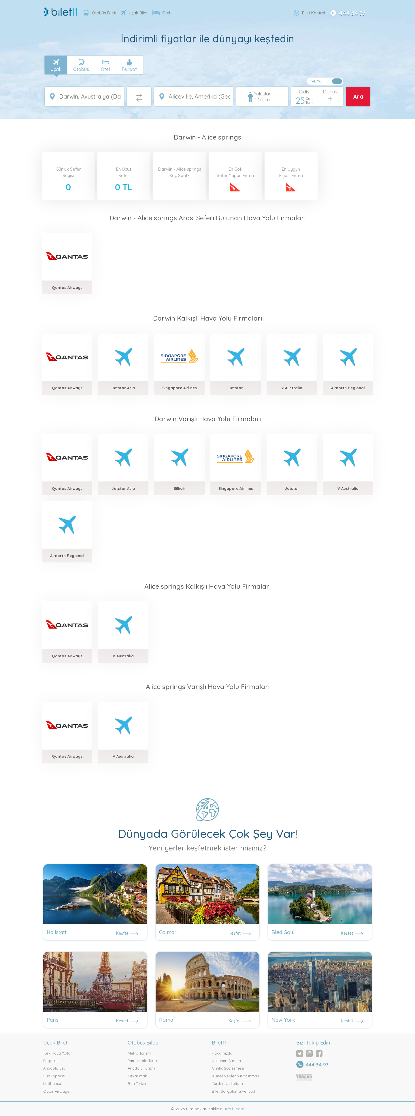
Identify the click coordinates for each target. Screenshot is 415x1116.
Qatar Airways (56, 1091)
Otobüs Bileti (99, 13)
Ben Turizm (137, 1083)
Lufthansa (52, 1083)
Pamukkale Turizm (144, 1060)
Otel (161, 13)
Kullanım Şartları (226, 1060)
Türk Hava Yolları (58, 1053)
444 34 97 (347, 12)
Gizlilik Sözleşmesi (228, 1068)
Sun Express (54, 1076)
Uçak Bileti (134, 13)
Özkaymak (137, 1076)
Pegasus (50, 1060)
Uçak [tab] (55, 69)
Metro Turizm (139, 1053)
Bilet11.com (233, 1108)
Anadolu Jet (54, 1068)
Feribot (129, 69)
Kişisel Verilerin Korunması (236, 1076)
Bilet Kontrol (309, 13)
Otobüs (81, 69)
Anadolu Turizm (141, 1068)
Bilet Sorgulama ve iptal (233, 1091)
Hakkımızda (222, 1053)
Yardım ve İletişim (227, 1083)
